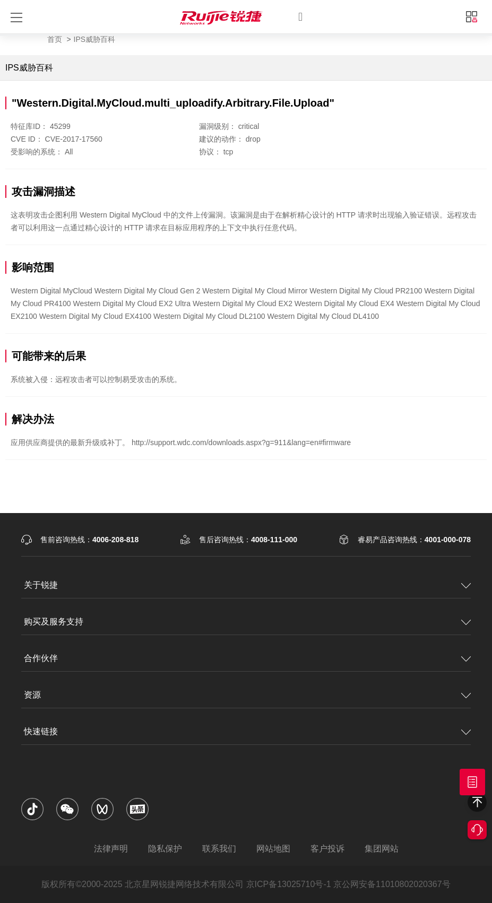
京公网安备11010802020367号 (392, 884)
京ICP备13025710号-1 (288, 884)
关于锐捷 (41, 584)
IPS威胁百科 (95, 39)
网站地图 (273, 848)
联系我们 (219, 848)
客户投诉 (327, 848)
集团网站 (382, 848)
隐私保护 (165, 848)
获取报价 (472, 782)
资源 (32, 694)
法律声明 (111, 848)
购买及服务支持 (53, 621)
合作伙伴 (41, 658)
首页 (54, 39)
